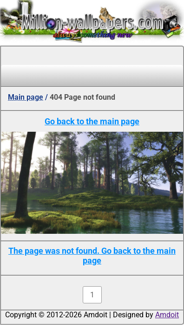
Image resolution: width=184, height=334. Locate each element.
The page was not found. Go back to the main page (92, 255)
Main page (25, 97)
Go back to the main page (92, 121)
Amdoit (167, 314)
